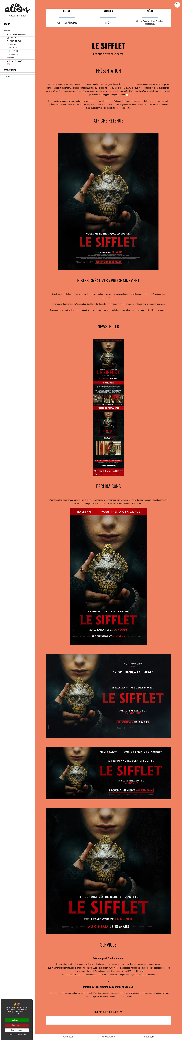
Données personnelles (108, 1037)
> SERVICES (10, 58)
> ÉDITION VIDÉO (12, 51)
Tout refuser (17, 1025)
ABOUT (7, 24)
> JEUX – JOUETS (12, 54)
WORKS (7, 31)
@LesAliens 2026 (68, 1037)
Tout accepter (16, 1020)
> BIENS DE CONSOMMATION (16, 35)
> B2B (8, 64)
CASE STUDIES (10, 70)
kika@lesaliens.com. (109, 314)
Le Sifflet (130, 85)
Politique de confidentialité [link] (17, 1034)
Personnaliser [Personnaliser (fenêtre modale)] (16, 1030)
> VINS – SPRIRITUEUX (14, 61)
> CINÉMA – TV (11, 38)
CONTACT (8, 77)
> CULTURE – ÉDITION (13, 41)
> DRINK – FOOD (11, 48)
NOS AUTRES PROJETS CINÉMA (108, 1012)
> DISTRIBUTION (12, 45)
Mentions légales (148, 1037)
